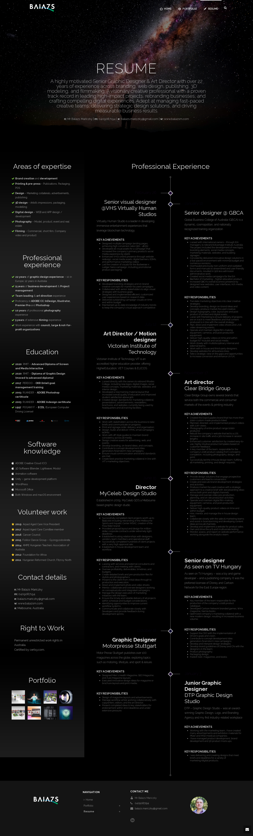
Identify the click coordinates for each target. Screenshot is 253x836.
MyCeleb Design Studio (128, 490)
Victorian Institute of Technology (129, 343)
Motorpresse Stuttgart (129, 643)
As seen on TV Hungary (212, 563)
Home (165, 8)
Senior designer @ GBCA (213, 213)
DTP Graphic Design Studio (208, 692)
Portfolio (187, 8)
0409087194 (142, 803)
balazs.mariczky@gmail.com (151, 808)
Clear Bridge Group (207, 385)
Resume (211, 8)
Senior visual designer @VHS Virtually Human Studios (129, 208)
